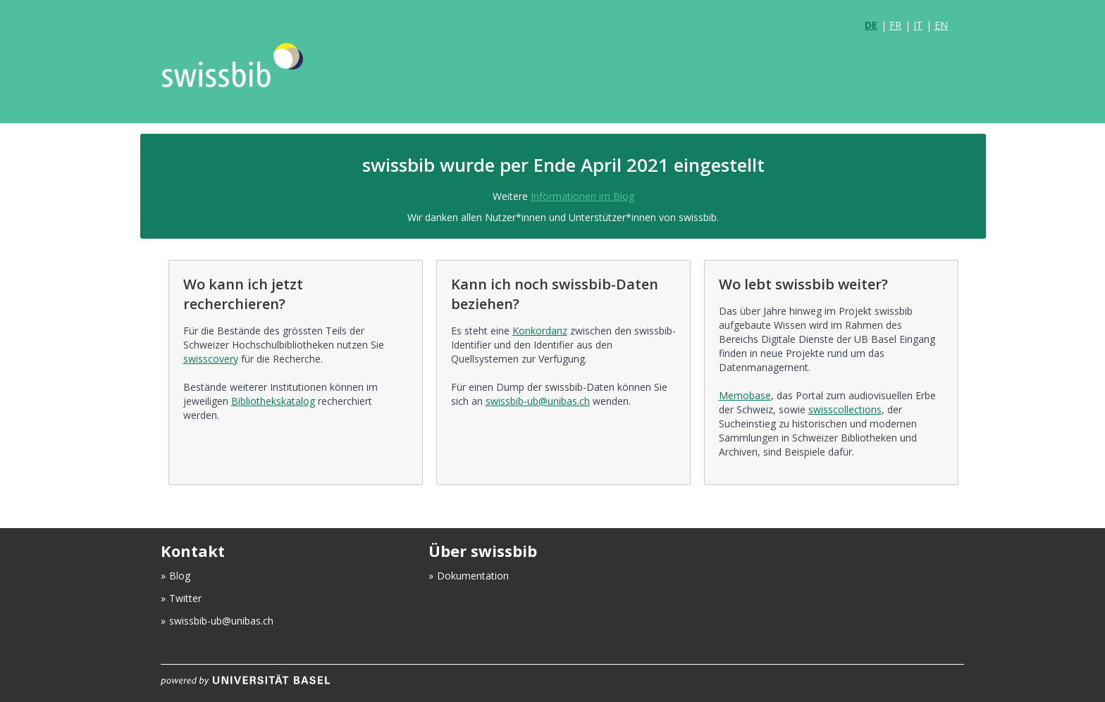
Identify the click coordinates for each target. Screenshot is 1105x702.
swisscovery (210, 358)
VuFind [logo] (259, 79)
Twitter (185, 598)
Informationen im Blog (582, 196)
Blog (179, 575)
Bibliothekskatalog (273, 401)
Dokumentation (473, 575)
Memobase (745, 395)
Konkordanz (539, 330)
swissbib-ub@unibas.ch (538, 401)
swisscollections (845, 409)
